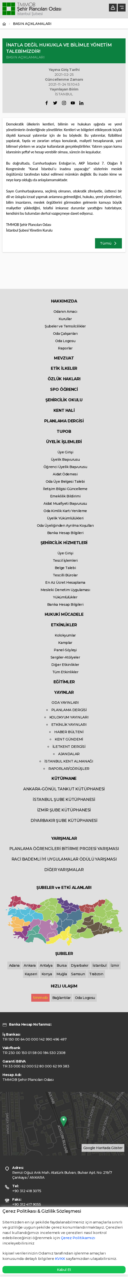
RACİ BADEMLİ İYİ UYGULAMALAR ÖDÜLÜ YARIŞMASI (64, 859)
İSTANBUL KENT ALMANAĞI (68, 761)
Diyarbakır (79, 965)
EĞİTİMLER (64, 682)
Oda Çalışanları (65, 333)
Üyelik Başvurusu (65, 459)
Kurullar (65, 319)
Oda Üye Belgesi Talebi (65, 481)
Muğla (61, 974)
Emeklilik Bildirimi (65, 496)
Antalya (46, 965)
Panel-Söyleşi (65, 650)
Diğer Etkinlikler (65, 664)
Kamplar (65, 642)
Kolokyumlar (65, 635)
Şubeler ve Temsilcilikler (65, 326)
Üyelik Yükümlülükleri (65, 518)
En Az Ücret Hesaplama (65, 582)
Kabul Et (64, 1269)
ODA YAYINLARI (65, 702)
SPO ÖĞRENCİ (64, 389)
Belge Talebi (65, 568)
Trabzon (96, 974)
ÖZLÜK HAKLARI (64, 379)
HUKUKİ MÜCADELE (64, 614)
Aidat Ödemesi (65, 474)
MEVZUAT (64, 358)
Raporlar (65, 348)
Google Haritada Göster (103, 1148)
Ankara (29, 965)
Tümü (108, 243)
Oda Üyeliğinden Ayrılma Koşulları (65, 525)
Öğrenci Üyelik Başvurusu (65, 467)
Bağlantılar (61, 998)
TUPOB (64, 431)
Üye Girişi (65, 452)
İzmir (115, 965)
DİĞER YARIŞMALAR (64, 869)
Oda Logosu (65, 341)
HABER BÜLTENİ (68, 732)
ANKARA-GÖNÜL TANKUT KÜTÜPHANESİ (64, 789)
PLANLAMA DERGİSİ (64, 421)
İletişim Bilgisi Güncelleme (65, 489)
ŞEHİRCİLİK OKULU (63, 400)
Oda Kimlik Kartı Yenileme (65, 511)
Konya (47, 974)
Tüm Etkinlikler (65, 672)
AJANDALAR (69, 754)
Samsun (78, 974)
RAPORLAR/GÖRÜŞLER (68, 768)
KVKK (60, 1258)
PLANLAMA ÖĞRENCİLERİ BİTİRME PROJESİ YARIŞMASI (64, 848)
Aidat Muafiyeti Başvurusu (65, 503)
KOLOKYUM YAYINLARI (69, 717)
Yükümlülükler (65, 597)
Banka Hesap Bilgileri (65, 533)
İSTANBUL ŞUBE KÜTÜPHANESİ (64, 799)
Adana (14, 965)
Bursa (61, 965)
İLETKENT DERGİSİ (69, 746)
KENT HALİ (64, 410)
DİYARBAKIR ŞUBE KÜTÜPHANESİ (64, 820)
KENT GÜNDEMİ (69, 739)
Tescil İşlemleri (65, 560)
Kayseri (31, 974)
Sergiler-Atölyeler (65, 657)
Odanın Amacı (65, 311)
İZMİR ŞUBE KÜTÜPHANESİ (64, 810)
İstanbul (99, 965)
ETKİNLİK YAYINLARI (69, 724)
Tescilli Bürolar (65, 575)
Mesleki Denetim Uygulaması (65, 590)
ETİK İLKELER (64, 368)
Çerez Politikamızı (78, 1237)
